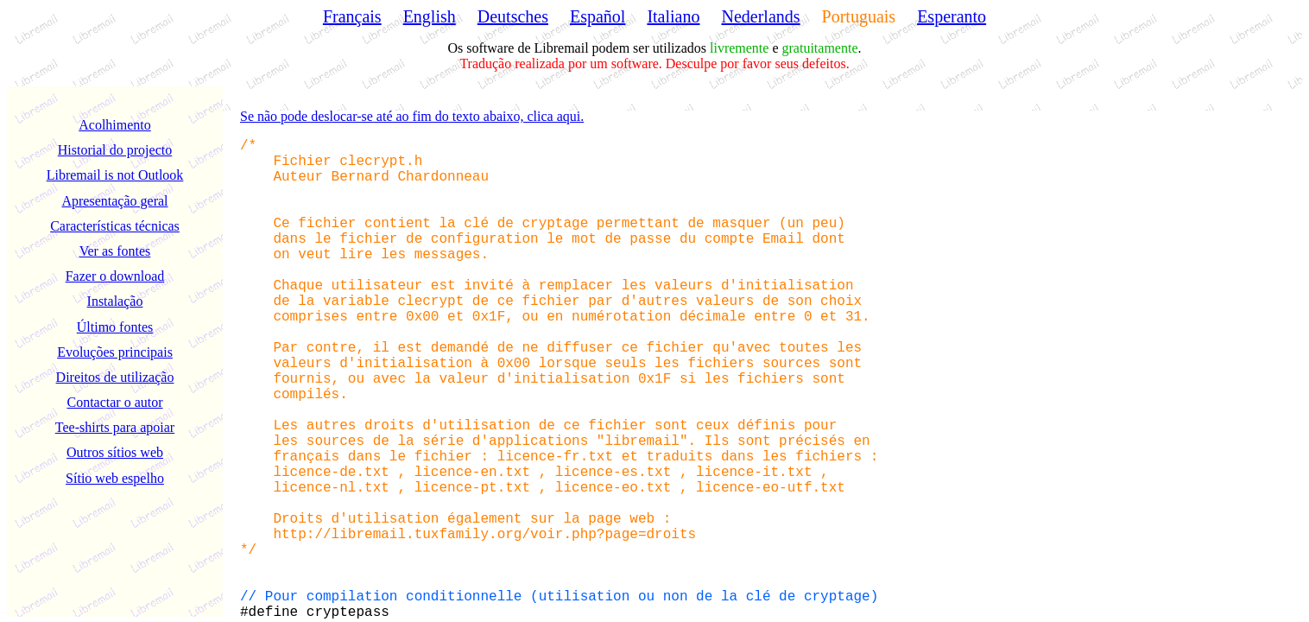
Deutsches (512, 16)
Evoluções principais (115, 352)
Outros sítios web (114, 452)
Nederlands (761, 16)
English (429, 16)
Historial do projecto (115, 150)
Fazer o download (115, 276)
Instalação (115, 301)
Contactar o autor (114, 402)
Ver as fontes (115, 251)
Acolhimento (115, 124)
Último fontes (115, 327)
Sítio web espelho (115, 478)
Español (597, 16)
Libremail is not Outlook (115, 175)
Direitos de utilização (115, 377)
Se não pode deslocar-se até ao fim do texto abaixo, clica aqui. (412, 116)
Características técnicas (115, 226)
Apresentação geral (114, 201)
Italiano (673, 16)
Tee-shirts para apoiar (114, 427)
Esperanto (951, 16)
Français (352, 16)
